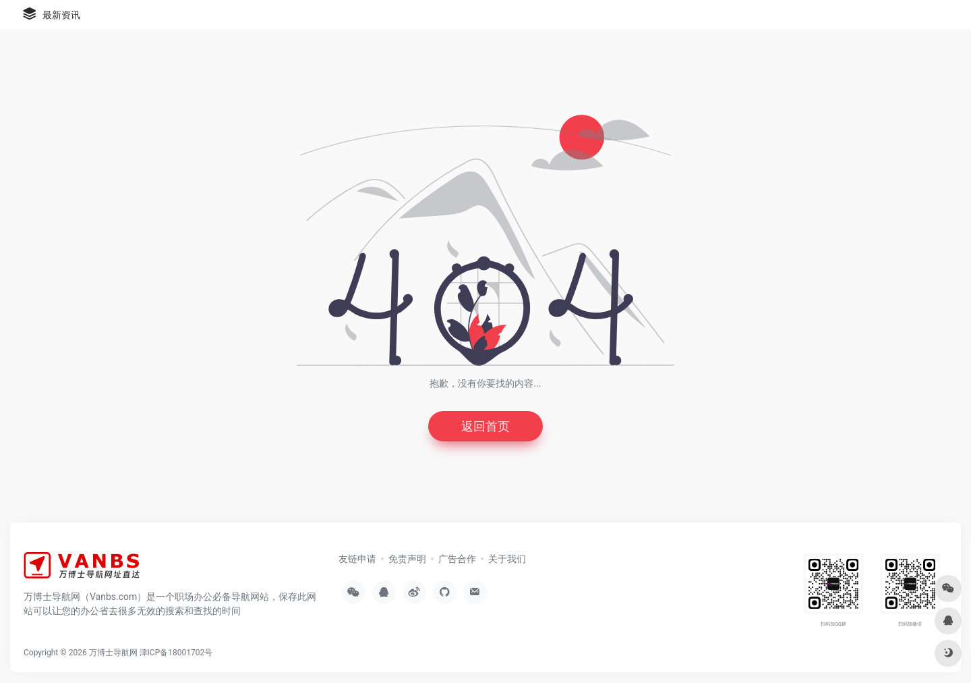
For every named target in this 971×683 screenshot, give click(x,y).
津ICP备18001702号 (176, 652)
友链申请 (357, 558)
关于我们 (507, 558)
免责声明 (407, 558)
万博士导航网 (113, 652)
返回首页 (485, 426)
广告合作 (457, 558)
